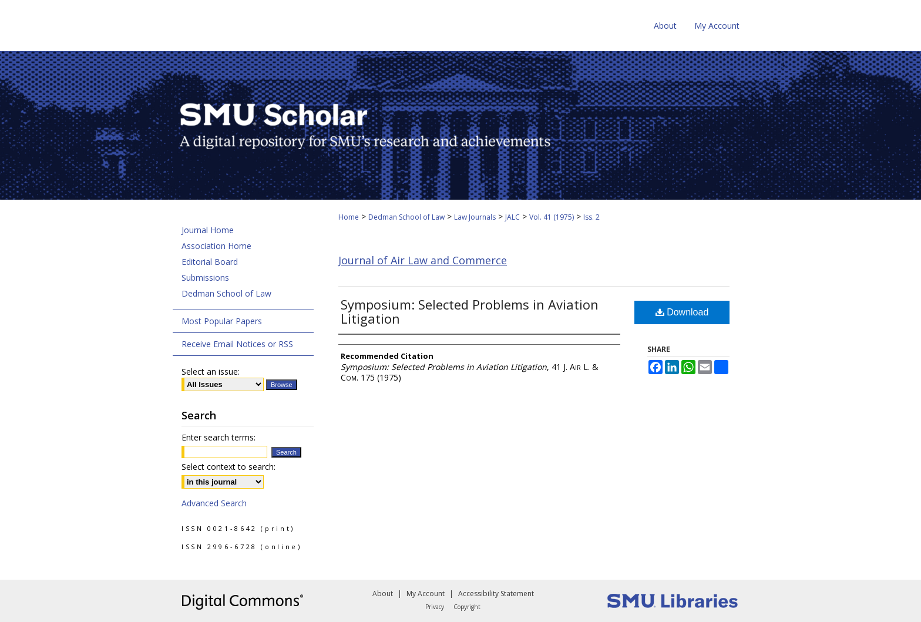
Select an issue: (210, 371)
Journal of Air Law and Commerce (422, 260)
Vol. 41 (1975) (551, 217)
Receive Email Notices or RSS (237, 343)
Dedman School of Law (406, 217)
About (382, 594)
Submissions (205, 277)
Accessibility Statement (496, 594)
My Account (425, 594)
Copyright (466, 607)
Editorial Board (209, 261)
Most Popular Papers (221, 321)
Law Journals (475, 217)
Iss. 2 (591, 217)
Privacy (434, 607)
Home (348, 217)
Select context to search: (228, 466)
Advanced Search (214, 503)
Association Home (216, 245)
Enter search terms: (218, 437)
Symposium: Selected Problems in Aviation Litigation (470, 311)
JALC (512, 217)
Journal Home (207, 230)
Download (682, 312)
